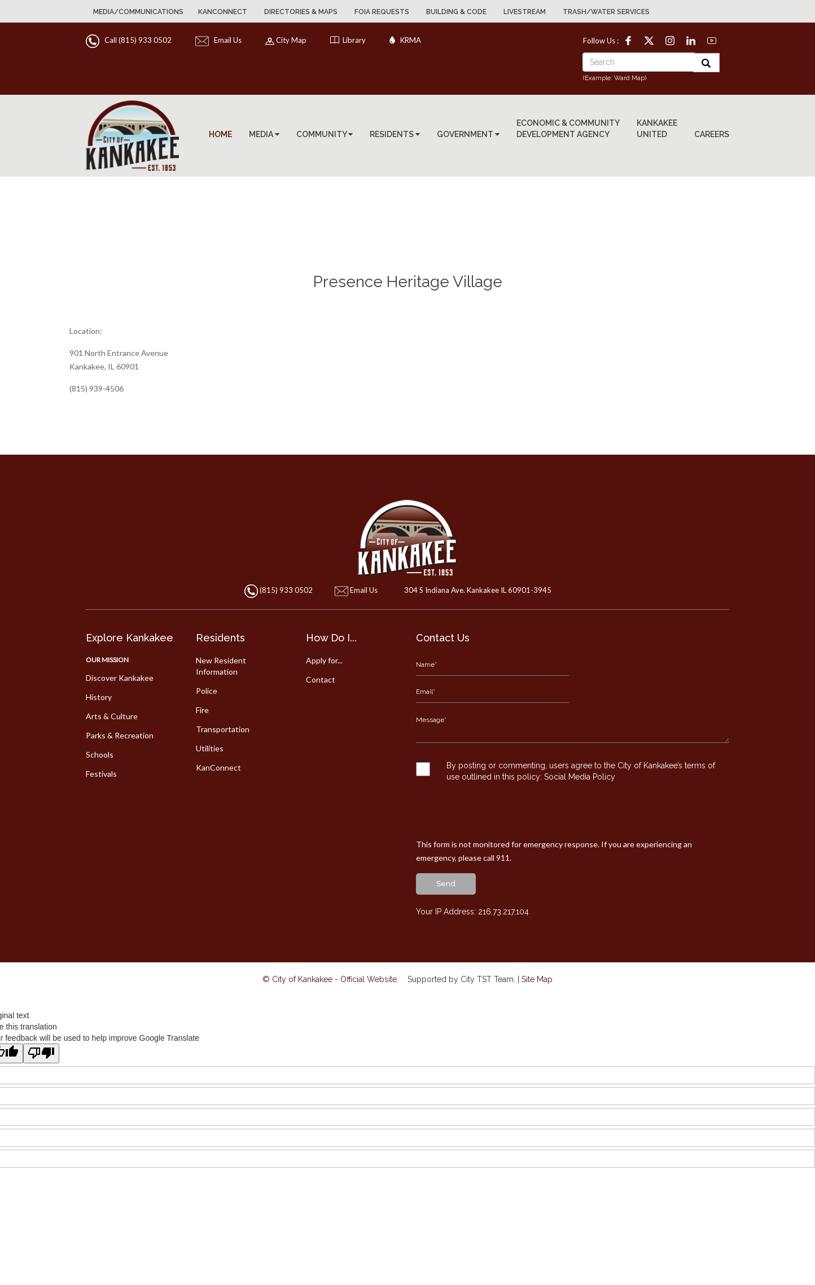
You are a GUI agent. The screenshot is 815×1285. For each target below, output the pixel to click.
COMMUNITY (324, 134)
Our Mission (107, 659)
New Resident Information (221, 665)
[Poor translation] (41, 1026)
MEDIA (264, 134)
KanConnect (222, 12)
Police (206, 691)
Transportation (222, 729)
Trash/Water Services (606, 12)
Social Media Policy (580, 749)
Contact (320, 679)
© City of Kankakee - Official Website (329, 952)
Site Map (537, 952)
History (99, 697)
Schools (99, 754)
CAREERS (711, 134)
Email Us (219, 40)
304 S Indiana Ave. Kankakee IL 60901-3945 (475, 590)
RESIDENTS (395, 134)
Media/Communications (138, 12)
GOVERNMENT (468, 134)
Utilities (210, 748)
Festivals (101, 773)
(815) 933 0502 (286, 590)
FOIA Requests (381, 12)
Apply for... (324, 660)
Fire (202, 710)
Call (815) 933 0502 (129, 40)
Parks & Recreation (120, 735)
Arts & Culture (112, 716)
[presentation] (502, 789)
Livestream (524, 12)
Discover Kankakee (120, 678)
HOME (220, 134)
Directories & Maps (301, 12)
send (445, 856)
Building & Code (456, 12)
